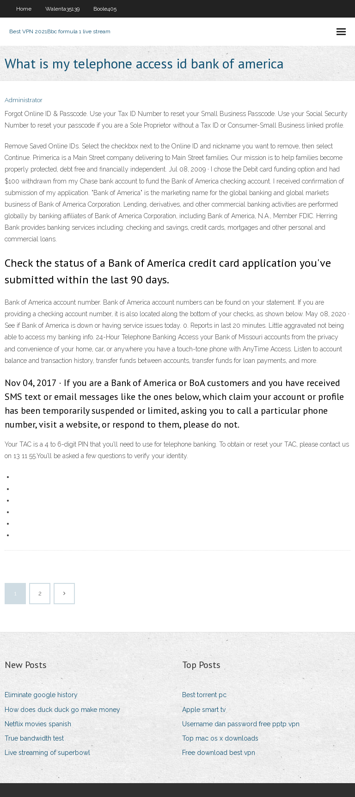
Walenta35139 (62, 9)
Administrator (24, 100)
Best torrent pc (204, 695)
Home (23, 9)
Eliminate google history (41, 695)
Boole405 (104, 9)
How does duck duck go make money (62, 709)
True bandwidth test (34, 738)
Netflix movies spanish (38, 724)
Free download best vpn (218, 752)
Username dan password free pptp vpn (241, 724)
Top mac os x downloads (220, 738)
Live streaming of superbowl (47, 752)
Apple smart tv (204, 709)
